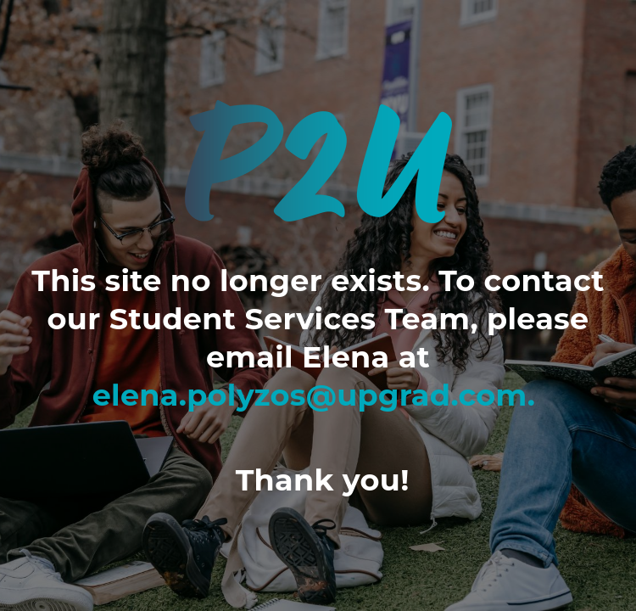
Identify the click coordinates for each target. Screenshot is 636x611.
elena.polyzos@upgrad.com (309, 395)
